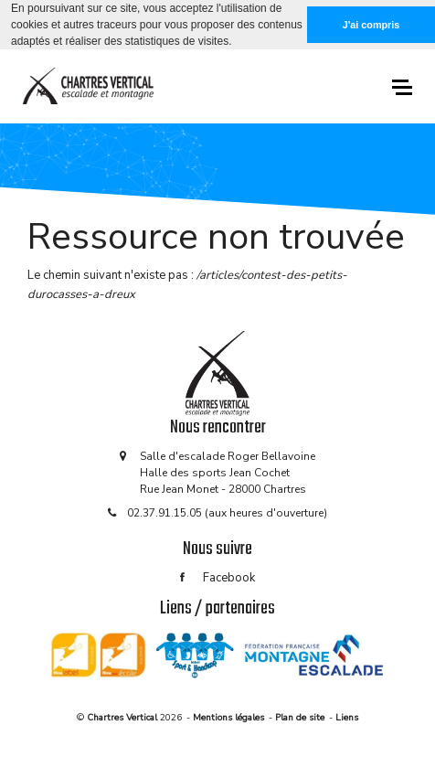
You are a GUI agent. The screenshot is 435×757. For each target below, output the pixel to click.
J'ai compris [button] (371, 24)
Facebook (217, 577)
